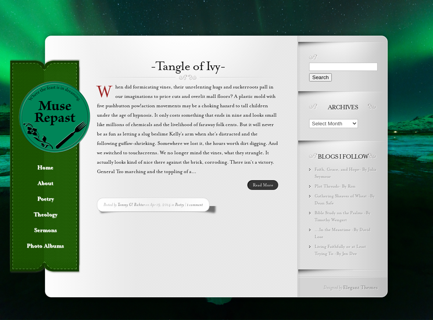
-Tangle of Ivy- (187, 66)
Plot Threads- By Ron (335, 186)
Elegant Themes (360, 287)
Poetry (179, 204)
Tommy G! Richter (131, 204)
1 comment (195, 204)
